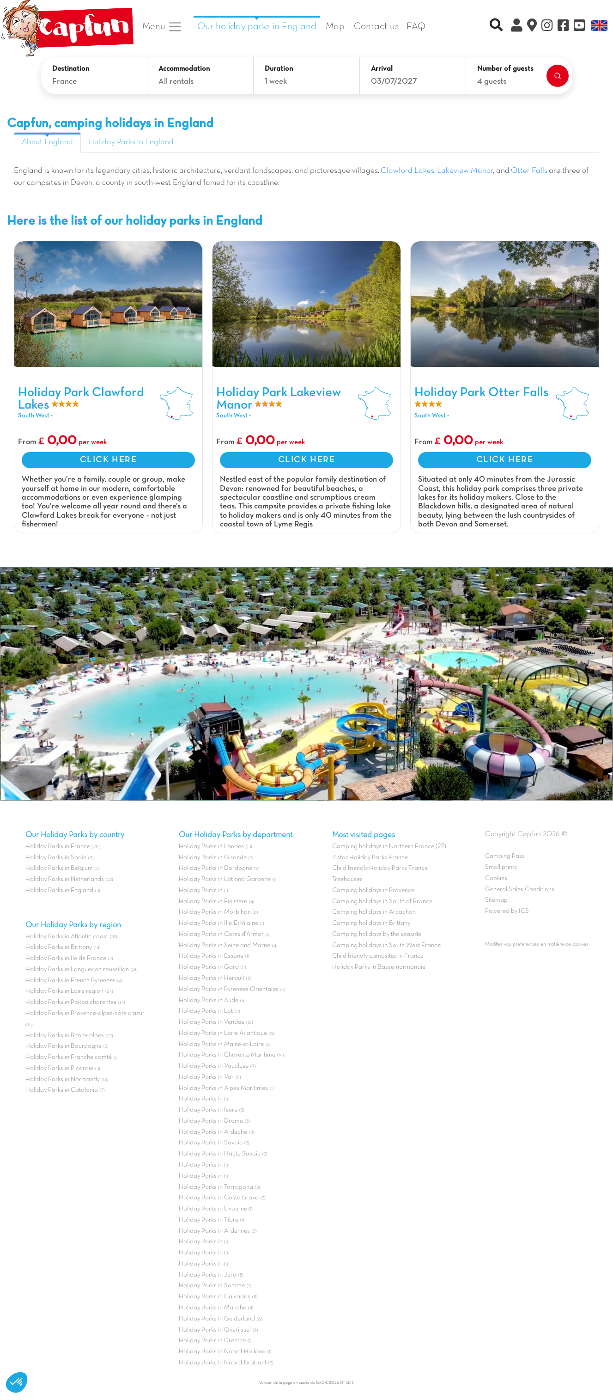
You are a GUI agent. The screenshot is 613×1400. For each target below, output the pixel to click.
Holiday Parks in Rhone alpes (64, 1036)
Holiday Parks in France (57, 847)
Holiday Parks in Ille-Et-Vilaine (218, 923)
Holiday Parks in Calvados (214, 1297)
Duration (279, 69)
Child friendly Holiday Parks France (380, 868)
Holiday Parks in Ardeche (213, 1132)
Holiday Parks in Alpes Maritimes (223, 1088)
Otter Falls (529, 171)
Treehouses (347, 879)
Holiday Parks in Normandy (62, 1079)
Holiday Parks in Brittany (58, 947)
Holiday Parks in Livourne (214, 1209)
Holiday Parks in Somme (212, 1286)
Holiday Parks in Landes (211, 847)
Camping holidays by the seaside (376, 934)
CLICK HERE (108, 460)
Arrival (382, 69)
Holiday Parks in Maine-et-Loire (221, 1044)
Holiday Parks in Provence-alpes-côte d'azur (85, 1013)
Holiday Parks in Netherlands (64, 879)
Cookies (496, 878)
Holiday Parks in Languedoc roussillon (77, 969)
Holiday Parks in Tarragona (216, 1187)
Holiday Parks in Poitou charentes (70, 1002)
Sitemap (496, 900)
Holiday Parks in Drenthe (212, 1341)
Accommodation (184, 69)
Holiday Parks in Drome (211, 1121)
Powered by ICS (507, 911)
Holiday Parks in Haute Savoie (220, 1154)
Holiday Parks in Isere (208, 1110)
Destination (70, 69)
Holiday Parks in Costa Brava (219, 1198)
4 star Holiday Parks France (370, 858)
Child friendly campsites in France (378, 956)
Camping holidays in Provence (373, 890)
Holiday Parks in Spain (55, 858)
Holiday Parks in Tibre (208, 1220)
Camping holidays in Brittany (371, 923)
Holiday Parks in (201, 890)
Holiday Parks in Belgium (59, 868)
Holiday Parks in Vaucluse (214, 1066)
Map (335, 26)
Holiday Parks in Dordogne (215, 868)
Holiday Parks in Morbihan (215, 912)
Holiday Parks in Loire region (64, 991)
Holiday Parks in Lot (206, 1011)
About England (47, 142)
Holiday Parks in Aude (208, 1000)
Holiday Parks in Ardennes (214, 1231)
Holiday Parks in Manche (212, 1308)
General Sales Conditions (519, 889)
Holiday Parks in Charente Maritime (227, 1055)
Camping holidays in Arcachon (374, 912)
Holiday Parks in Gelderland (217, 1319)
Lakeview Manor (465, 171)
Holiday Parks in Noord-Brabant (223, 1363)
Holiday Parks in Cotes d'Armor (221, 934)
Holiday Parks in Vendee (211, 1022)
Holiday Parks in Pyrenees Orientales (229, 989)
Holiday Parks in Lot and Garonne (225, 879)
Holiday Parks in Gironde (213, 858)
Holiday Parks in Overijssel (215, 1330)
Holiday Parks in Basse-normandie (378, 967)
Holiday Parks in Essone (211, 956)
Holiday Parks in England (131, 142)
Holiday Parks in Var (206, 1077)
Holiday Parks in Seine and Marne (224, 945)
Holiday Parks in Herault (211, 978)
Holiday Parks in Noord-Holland (222, 1352)
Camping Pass (505, 856)
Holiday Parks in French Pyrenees (70, 981)
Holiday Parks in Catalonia (61, 1090)
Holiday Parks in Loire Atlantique (223, 1033)
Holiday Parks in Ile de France (65, 958)
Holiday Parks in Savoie (211, 1143)
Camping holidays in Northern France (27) (389, 847)
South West (33, 416)
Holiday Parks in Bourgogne (63, 1046)
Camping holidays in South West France (386, 945)
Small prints (501, 867)
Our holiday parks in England (256, 26)
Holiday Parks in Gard (209, 967)
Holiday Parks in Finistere (213, 902)
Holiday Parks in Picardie (59, 1068)
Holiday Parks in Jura (208, 1275)
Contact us (376, 26)
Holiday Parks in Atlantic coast (66, 937)
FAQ (416, 26)
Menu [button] (162, 26)
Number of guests (505, 69)
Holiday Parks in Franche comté (68, 1057)
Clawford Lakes (407, 171)
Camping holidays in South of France (382, 902)
